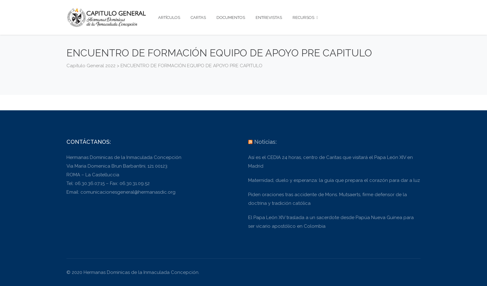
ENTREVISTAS (269, 17)
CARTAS (198, 17)
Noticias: (265, 142)
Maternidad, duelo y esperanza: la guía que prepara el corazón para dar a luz (334, 180)
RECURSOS (305, 17)
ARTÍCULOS (169, 17)
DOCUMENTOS (230, 17)
